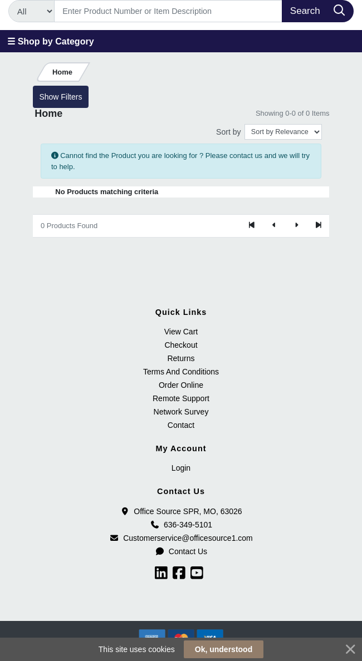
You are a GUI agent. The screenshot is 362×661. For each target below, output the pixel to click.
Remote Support (181, 398)
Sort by (228, 131)
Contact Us (181, 551)
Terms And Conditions (181, 371)
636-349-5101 (181, 524)
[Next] (296, 226)
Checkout (180, 345)
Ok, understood (223, 649)
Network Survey (181, 411)
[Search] (168, 11)
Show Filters (60, 96)
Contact (181, 425)
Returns (180, 358)
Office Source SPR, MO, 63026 (181, 511)
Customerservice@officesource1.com (181, 538)
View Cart (181, 331)
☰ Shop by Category (50, 41)
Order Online (181, 385)
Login (181, 467)
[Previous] (274, 226)
